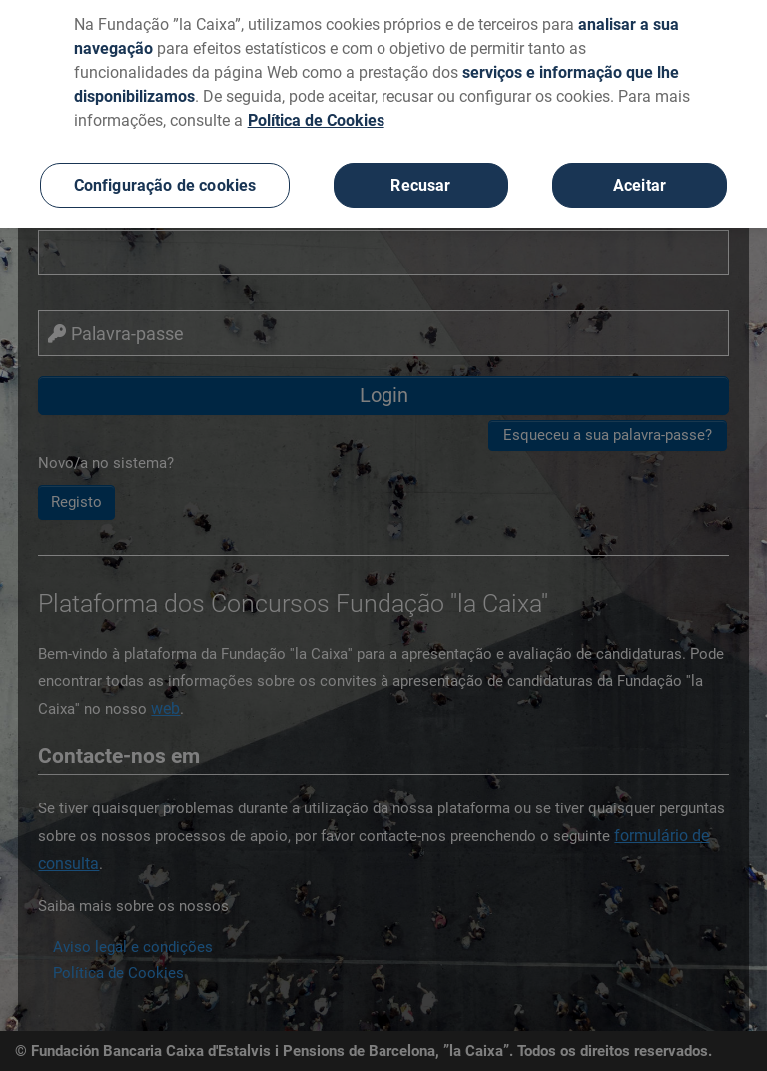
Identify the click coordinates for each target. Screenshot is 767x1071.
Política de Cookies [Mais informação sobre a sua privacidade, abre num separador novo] (316, 115)
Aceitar (639, 180)
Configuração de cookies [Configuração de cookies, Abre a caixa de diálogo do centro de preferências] (165, 180)
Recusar (420, 180)
